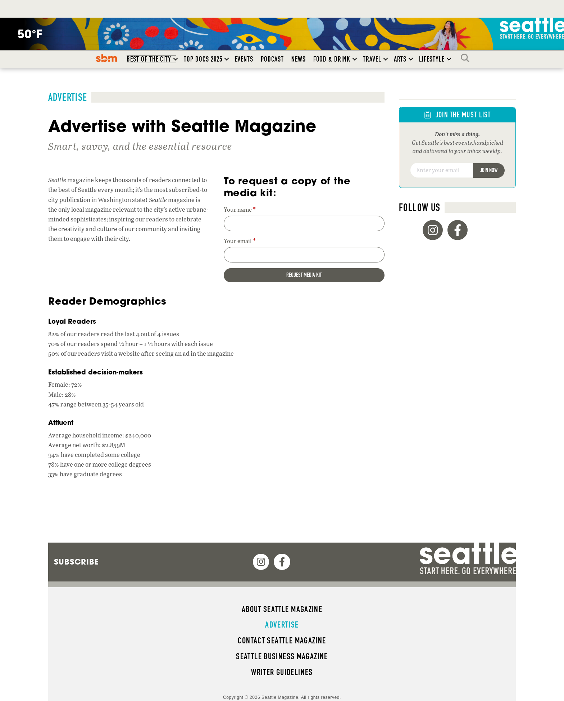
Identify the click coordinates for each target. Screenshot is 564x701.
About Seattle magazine (282, 609)
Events (244, 59)
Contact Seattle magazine (282, 640)
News (298, 59)
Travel (372, 59)
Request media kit (304, 274)
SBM (106, 58)
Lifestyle (432, 59)
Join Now (488, 170)
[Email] (441, 170)
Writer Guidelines (282, 672)
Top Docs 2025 (203, 59)
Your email (240, 241)
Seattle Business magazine (282, 656)
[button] (175, 59)
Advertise (282, 625)
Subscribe (76, 562)
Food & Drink (331, 59)
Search (466, 58)
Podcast (272, 59)
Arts (400, 59)
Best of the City (149, 59)
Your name (240, 210)
